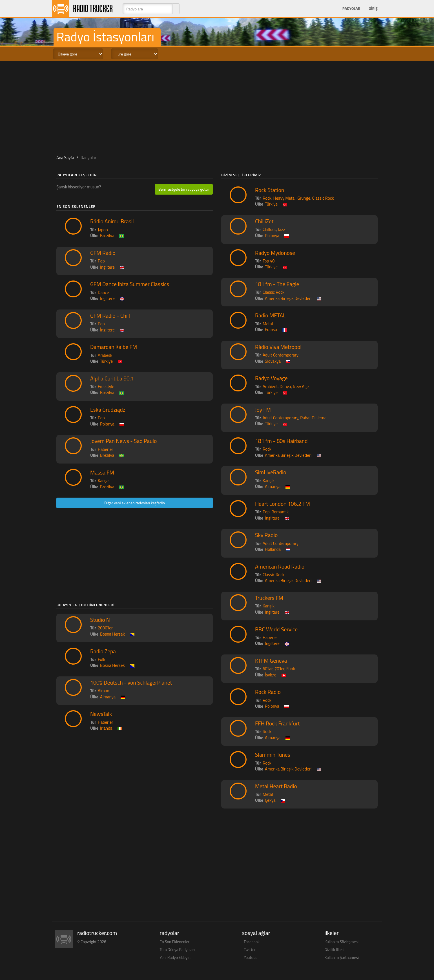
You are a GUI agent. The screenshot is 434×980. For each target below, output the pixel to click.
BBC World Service (276, 629)
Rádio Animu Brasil (112, 221)
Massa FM (102, 472)
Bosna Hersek (112, 634)
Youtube (250, 957)
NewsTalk (101, 714)
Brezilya (107, 235)
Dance (103, 292)
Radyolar (351, 8)
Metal (268, 323)
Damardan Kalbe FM (113, 347)
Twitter (250, 949)
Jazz (281, 229)
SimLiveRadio (270, 472)
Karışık (104, 480)
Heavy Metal (284, 198)
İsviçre (270, 675)
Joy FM (263, 410)
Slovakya (273, 361)
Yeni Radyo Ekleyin (175, 957)
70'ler (279, 668)
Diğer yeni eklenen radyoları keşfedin (134, 503)
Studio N (100, 620)
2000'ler (105, 628)
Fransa (271, 329)
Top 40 (268, 261)
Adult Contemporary (280, 355)
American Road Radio (279, 566)
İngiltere (107, 267)
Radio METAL (270, 315)
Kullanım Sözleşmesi (342, 942)
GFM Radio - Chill (110, 315)
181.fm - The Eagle (277, 284)
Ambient (270, 386)
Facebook (252, 942)
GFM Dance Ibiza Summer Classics (129, 284)
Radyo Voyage (271, 378)
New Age (301, 386)
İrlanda (106, 728)
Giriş (373, 8)
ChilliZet (264, 221)
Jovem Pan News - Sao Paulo (123, 441)
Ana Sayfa (65, 157)
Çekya (270, 800)
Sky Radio (266, 535)
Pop (101, 261)
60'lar (268, 668)
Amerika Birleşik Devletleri (288, 298)
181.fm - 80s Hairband (281, 441)
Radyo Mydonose (275, 253)
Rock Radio (268, 692)
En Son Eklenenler (175, 942)
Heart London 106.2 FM (282, 504)
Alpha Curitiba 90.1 (112, 378)
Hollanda (273, 549)
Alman (103, 690)
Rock (267, 198)
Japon (103, 229)
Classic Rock (323, 198)
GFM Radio (103, 253)
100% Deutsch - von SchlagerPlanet (131, 682)
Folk (101, 659)
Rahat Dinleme (313, 418)
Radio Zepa (103, 651)
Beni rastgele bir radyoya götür (183, 189)
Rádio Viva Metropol (278, 347)
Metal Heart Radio (276, 786)
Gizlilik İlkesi (334, 949)
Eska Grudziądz (107, 410)
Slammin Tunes (272, 754)
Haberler (105, 449)
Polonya (107, 424)
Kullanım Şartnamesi (342, 957)
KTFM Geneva (271, 660)
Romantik (280, 512)
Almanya (108, 697)
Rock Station (269, 190)
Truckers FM (269, 598)
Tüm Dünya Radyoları (177, 949)
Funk (290, 668)
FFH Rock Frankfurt (277, 723)
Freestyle (106, 386)
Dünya (285, 386)
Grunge (303, 198)
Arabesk (105, 355)
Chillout (269, 229)
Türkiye (106, 361)
